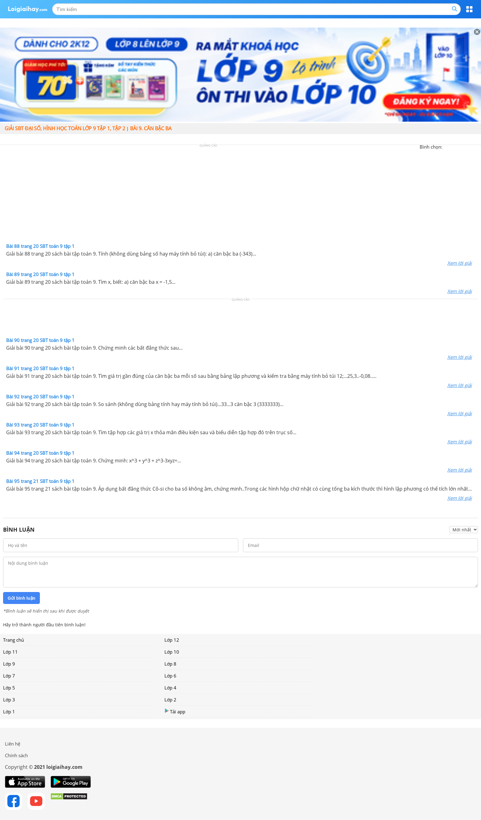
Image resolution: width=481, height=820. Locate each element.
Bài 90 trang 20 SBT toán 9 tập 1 (40, 340)
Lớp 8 (170, 664)
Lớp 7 (9, 676)
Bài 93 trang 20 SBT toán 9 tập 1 (40, 425)
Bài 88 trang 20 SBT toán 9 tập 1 (40, 246)
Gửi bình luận (21, 598)
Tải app (174, 711)
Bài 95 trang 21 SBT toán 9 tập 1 (40, 481)
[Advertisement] (240, 195)
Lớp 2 (170, 700)
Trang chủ (13, 640)
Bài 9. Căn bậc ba (150, 128)
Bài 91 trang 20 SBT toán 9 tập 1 (40, 368)
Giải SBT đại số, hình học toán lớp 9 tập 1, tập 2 (65, 128)
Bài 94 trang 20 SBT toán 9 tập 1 (40, 453)
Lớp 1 (9, 711)
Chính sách (16, 755)
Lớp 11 (10, 652)
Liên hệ (12, 744)
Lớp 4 (170, 688)
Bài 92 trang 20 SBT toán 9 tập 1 (40, 396)
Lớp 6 (170, 676)
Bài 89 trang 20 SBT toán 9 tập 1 (40, 274)
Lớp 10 (171, 652)
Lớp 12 (171, 640)
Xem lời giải (459, 263)
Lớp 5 (9, 688)
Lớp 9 (9, 664)
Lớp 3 (9, 700)
